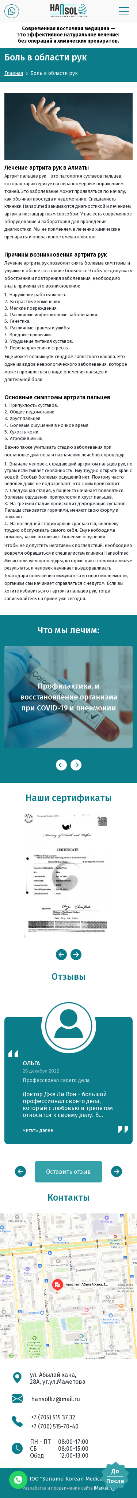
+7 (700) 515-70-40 (55, 1426)
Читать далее (38, 1130)
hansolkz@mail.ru (55, 1399)
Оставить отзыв (68, 1171)
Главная (13, 73)
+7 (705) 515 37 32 (53, 1417)
